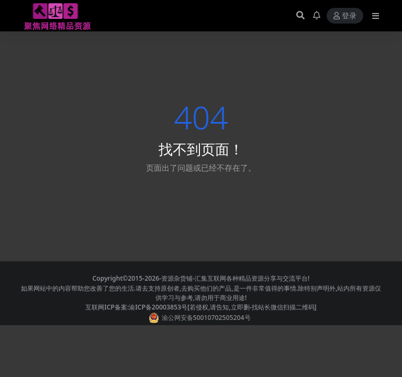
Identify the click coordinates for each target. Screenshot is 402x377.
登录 (344, 16)
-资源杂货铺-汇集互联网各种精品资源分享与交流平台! (234, 278)
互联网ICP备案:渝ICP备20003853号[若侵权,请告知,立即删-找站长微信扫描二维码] (200, 307)
